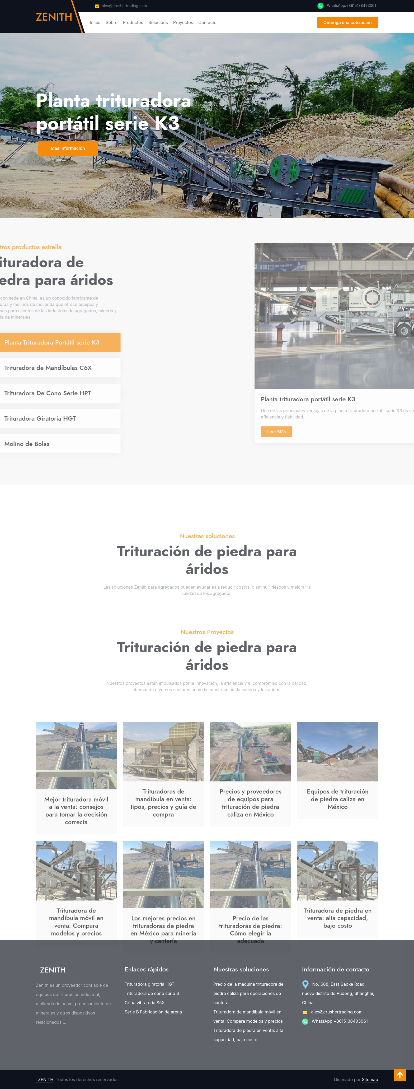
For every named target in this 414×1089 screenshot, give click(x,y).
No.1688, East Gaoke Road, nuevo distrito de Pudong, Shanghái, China (338, 993)
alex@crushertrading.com (120, 5)
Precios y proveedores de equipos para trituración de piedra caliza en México (250, 869)
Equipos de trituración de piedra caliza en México (338, 865)
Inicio (95, 22)
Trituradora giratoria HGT (150, 984)
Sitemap (370, 1079)
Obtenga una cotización (347, 22)
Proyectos (183, 22)
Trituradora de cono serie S (152, 993)
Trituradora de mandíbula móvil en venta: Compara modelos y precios (248, 1016)
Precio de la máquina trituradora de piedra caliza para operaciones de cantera (248, 993)
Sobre (111, 22)
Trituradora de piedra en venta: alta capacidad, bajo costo (248, 1035)
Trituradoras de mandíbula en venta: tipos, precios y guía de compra (163, 869)
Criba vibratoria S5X (145, 1002)
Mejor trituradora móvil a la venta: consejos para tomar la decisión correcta (76, 877)
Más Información (68, 148)
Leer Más (398, 431)
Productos (133, 22)
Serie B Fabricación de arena (153, 1011)
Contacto (207, 22)
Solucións (158, 22)
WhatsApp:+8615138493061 (335, 1021)
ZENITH (45, 1079)
